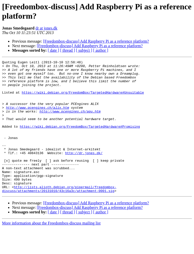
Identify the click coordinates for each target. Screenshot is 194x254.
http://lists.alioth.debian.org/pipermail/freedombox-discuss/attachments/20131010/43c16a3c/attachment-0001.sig (59, 214)
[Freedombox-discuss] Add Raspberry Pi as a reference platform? (96, 41)
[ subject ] (84, 50)
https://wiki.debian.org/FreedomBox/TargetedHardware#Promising (80, 140)
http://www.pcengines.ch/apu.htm (70, 122)
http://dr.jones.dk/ (84, 172)
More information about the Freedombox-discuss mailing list (51, 249)
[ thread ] (67, 50)
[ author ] (100, 50)
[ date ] (53, 50)
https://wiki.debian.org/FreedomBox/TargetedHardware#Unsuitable (83, 99)
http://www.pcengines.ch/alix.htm (37, 117)
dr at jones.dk (46, 28)
